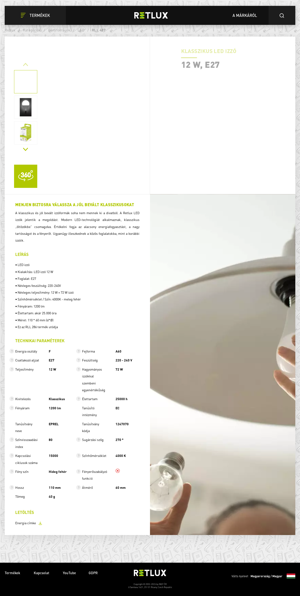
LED (81, 30)
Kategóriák (32, 30)
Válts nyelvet (263, 576)
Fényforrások (59, 30)
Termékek (13, 572)
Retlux (10, 30)
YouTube (69, 572)
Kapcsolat (42, 572)
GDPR (93, 572)
